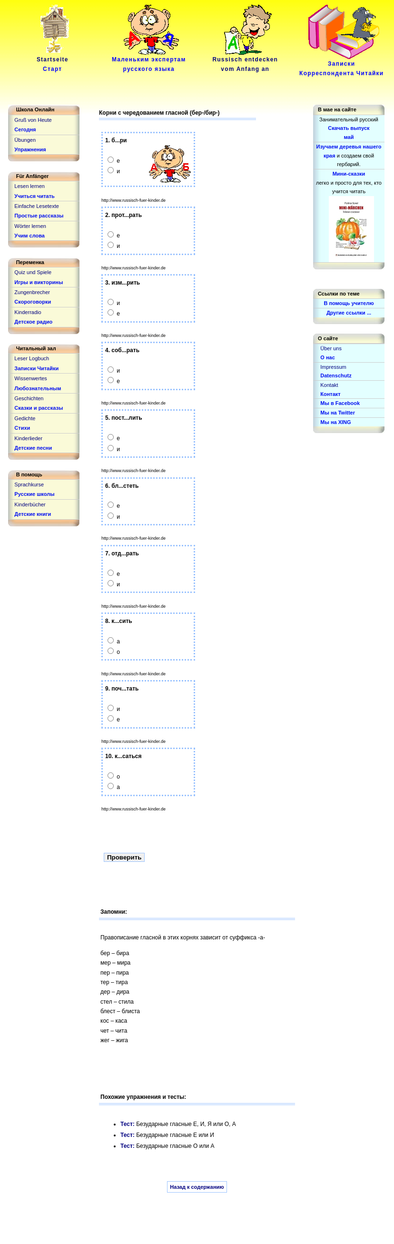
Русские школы (34, 494)
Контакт (330, 394)
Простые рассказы (38, 215)
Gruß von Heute (32, 120)
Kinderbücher (29, 504)
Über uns (331, 348)
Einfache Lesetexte (36, 206)
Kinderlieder (28, 438)
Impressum (333, 367)
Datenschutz (335, 375)
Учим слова (29, 235)
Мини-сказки (349, 174)
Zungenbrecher (32, 292)
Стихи (22, 428)
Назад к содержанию (197, 1187)
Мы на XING (335, 422)
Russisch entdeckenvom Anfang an (245, 60)
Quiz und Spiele (32, 272)
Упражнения (30, 149)
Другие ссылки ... (348, 313)
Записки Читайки (36, 368)
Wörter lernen (30, 226)
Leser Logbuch (31, 358)
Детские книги (32, 514)
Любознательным (37, 388)
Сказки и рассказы (38, 408)
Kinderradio (27, 312)
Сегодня (25, 129)
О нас (327, 357)
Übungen (25, 140)
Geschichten (28, 398)
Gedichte (24, 418)
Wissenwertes (30, 378)
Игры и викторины (38, 282)
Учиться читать (34, 196)
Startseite (54, 60)
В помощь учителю (349, 303)
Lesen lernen (29, 186)
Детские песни (33, 448)
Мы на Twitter (337, 412)
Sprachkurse (29, 484)
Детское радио (33, 322)
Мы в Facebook (340, 403)
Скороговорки (32, 302)
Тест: (128, 1124)
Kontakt (329, 385)
